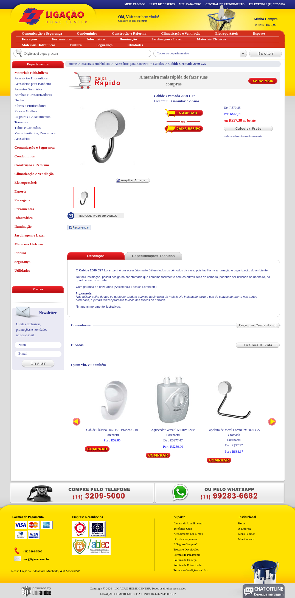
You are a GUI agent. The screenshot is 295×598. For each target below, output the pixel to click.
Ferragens (22, 200)
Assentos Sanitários (29, 89)
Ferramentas (24, 209)
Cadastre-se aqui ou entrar (132, 20)
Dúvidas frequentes (185, 539)
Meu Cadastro (190, 4)
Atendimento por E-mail (188, 533)
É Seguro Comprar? (186, 544)
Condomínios (25, 156)
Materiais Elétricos (29, 244)
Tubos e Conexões (28, 128)
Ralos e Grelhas (26, 111)
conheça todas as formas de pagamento (243, 136)
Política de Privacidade (187, 565)
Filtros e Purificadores (30, 106)
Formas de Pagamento (187, 554)
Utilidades (22, 270)
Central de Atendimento (188, 523)
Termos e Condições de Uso (190, 570)
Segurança (23, 262)
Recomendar (79, 227)
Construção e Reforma (32, 165)
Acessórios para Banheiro (131, 64)
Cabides (158, 64)
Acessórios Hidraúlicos (31, 78)
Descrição (95, 256)
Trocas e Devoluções (186, 549)
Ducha (19, 100)
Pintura (20, 253)
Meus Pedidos (135, 4)
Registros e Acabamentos (32, 117)
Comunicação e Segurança (35, 147)
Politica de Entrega (185, 559)
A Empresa (245, 528)
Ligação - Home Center (53, 16)
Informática (24, 218)
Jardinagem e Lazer (30, 235)
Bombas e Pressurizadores (33, 95)
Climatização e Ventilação (34, 174)
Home (73, 64)
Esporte (20, 191)
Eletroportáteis (26, 182)
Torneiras (21, 122)
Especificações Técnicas (153, 256)
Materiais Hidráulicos (96, 64)
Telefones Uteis (183, 528)
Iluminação (23, 226)
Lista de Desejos (162, 4)
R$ (265, 22)
